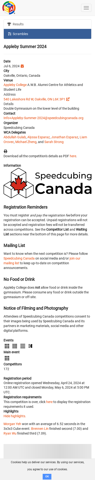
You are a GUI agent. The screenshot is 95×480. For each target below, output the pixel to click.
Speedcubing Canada (19, 258)
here (73, 156)
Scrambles (17, 33)
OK (47, 476)
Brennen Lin (40, 429)
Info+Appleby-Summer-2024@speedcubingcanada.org (43, 118)
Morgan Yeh (12, 424)
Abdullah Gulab (15, 137)
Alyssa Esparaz (38, 137)
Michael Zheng (26, 142)
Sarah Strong (54, 142)
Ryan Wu (10, 433)
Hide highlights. (15, 416)
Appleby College (15, 85)
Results (15, 24)
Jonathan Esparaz (64, 137)
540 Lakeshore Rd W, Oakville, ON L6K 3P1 (34, 99)
